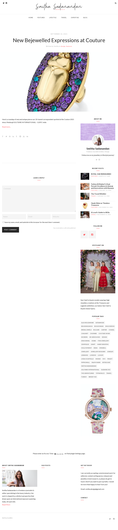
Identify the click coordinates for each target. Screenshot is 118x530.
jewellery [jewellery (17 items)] (85, 351)
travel (93, 196)
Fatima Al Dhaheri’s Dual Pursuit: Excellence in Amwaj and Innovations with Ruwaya (102, 186)
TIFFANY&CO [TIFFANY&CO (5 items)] (100, 373)
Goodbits (10, 518)
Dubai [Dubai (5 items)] (94, 341)
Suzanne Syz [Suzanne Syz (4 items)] (105, 369)
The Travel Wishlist (98, 194)
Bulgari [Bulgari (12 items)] (96, 330)
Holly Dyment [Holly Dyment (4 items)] (86, 348)
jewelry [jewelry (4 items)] (110, 351)
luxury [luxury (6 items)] (100, 355)
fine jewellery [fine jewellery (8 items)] (103, 341)
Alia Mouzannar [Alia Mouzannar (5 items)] (87, 322)
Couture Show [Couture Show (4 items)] (104, 333)
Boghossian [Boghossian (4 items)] (98, 326)
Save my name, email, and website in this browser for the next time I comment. (32, 222)
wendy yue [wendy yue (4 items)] (93, 377)
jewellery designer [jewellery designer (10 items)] (98, 351)
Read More (6, 505)
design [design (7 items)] (104, 337)
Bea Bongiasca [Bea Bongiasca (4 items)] (86, 326)
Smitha (56, 46)
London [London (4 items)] (93, 355)
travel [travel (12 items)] (108, 373)
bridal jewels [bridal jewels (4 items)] (86, 330)
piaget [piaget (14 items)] (110, 359)
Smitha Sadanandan (59, 6)
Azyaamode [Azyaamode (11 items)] (100, 322)
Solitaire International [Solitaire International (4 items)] (90, 369)
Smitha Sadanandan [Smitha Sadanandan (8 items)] (88, 366)
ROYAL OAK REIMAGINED (101, 174)
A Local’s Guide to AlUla (100, 212)
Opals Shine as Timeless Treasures (100, 204)
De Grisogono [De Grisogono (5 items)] (95, 337)
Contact (84, 498)
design (63, 46)
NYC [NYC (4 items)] (104, 359)
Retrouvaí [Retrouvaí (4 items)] (106, 362)
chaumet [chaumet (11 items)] (84, 333)
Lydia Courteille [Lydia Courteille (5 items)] (87, 359)
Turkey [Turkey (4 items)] (84, 377)
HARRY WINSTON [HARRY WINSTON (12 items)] (102, 344)
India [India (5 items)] (95, 348)
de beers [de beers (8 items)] (84, 337)
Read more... (6, 127)
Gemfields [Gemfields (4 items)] (85, 344)
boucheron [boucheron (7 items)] (110, 326)
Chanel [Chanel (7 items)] (111, 330)
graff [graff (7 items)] (93, 344)
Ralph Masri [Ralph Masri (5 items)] (96, 362)
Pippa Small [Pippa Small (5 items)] (85, 362)
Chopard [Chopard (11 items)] (93, 333)
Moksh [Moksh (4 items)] (98, 359)
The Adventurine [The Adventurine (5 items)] (87, 373)
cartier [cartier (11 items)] (104, 330)
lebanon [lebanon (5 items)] (84, 355)
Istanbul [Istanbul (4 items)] (102, 348)
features (69, 46)
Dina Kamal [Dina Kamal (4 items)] (85, 341)
